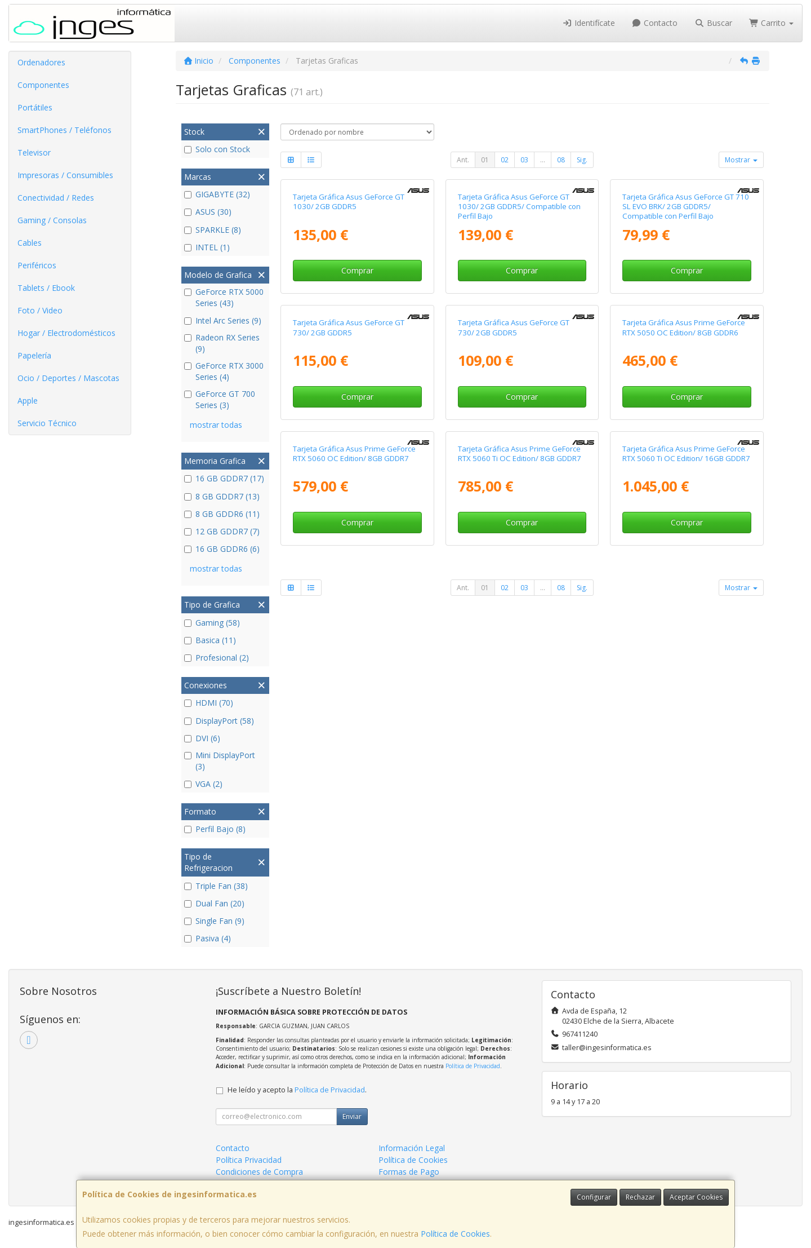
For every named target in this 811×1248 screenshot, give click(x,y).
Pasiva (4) (207, 938)
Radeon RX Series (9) (222, 343)
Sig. (582, 160)
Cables (29, 242)
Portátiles (34, 107)
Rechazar (640, 1197)
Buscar (713, 22)
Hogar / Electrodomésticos (66, 333)
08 (561, 160)
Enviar (352, 1116)
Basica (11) (210, 640)
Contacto (655, 22)
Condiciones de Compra (259, 1171)
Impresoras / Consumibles (65, 175)
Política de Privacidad (472, 1066)
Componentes (43, 84)
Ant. (463, 160)
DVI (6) (202, 738)
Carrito (771, 22)
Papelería (34, 355)
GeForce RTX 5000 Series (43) (224, 297)
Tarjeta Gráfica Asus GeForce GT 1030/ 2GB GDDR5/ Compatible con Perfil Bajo (519, 325)
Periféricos (36, 265)
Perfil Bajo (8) (215, 829)
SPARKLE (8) (212, 229)
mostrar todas (216, 424)
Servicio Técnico (47, 423)
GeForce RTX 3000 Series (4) (224, 371)
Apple (27, 400)
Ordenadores (41, 62)
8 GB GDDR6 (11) (222, 513)
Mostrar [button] (741, 160)
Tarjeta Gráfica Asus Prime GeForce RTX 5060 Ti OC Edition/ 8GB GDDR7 (519, 810)
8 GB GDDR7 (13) (222, 496)
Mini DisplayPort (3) (219, 761)
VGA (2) (203, 783)
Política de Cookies (455, 1233)
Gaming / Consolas (52, 220)
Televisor (34, 152)
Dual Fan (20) (214, 903)
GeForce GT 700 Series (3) (219, 399)
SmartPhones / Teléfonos (64, 130)
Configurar (594, 1197)
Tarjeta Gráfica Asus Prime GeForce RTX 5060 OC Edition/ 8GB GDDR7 (354, 810)
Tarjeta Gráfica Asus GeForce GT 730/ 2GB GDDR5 (348, 566)
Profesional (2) (216, 657)
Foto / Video (40, 310)
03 (524, 160)
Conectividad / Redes (55, 197)
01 (485, 160)
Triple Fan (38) (216, 885)
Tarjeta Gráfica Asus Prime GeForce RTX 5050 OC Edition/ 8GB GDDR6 (683, 566)
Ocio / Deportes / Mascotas (68, 378)
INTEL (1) (207, 247)
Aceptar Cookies (696, 1197)
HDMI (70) (208, 702)
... (542, 160)
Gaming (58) (212, 622)
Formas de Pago (408, 1171)
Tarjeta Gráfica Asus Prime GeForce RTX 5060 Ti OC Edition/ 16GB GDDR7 (686, 810)
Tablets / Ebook (46, 287)
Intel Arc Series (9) (222, 320)
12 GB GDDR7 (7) (222, 531)
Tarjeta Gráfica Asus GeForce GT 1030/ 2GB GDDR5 (348, 320)
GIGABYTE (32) (217, 194)
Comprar (357, 389)
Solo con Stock (217, 149)
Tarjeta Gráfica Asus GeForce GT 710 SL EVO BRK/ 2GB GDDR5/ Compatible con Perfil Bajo (685, 325)
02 (505, 160)
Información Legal (411, 1148)
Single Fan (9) (214, 920)
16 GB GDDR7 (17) (224, 478)
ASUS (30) (207, 211)
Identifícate (588, 22)
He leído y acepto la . (297, 1090)
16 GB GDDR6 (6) (222, 548)
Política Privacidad (249, 1159)
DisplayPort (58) (219, 720)
